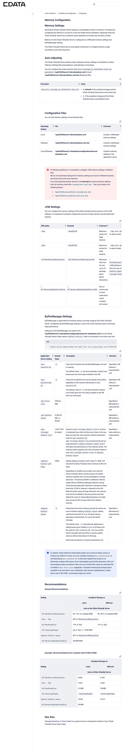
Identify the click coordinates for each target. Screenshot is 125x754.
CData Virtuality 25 (50, 13)
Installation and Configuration (67, 13)
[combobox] (106, 4)
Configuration (83, 13)
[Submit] (94, 4)
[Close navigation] (33, 14)
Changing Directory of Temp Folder (58, 721)
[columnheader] (60, 84)
